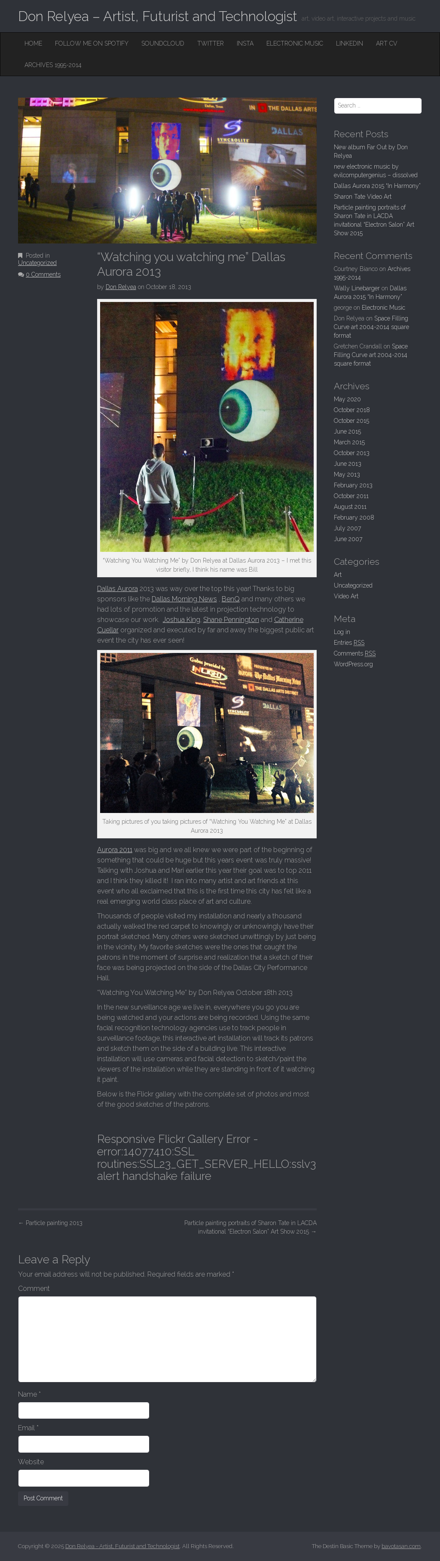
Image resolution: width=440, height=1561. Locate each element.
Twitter (210, 43)
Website (31, 1462)
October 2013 (352, 453)
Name (29, 1394)
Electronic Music (294, 43)
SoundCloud (162, 43)
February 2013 (353, 485)
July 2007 (347, 528)
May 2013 (347, 474)
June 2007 (348, 539)
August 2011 (350, 506)
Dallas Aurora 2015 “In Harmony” (377, 185)
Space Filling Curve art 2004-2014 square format (371, 327)
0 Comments (43, 274)
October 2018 (352, 409)
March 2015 (349, 442)
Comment (34, 1288)
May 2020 (347, 399)
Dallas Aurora (117, 589)
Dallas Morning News (184, 599)
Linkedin (349, 43)
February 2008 (354, 517)
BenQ (231, 599)
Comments (355, 653)
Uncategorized (37, 262)
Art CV (386, 43)
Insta (245, 43)
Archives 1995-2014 (53, 65)
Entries (349, 643)
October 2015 (351, 420)
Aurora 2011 (114, 850)
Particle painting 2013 (50, 1222)
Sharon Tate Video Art (362, 196)
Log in (342, 631)
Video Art (346, 596)
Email (28, 1428)
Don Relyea (121, 286)
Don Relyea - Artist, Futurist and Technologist (122, 1546)
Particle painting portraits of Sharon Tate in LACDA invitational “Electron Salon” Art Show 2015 (250, 1227)
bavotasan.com (401, 1546)
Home (33, 43)
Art (338, 574)
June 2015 (347, 431)
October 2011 (351, 496)
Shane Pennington (231, 620)
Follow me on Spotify (91, 43)
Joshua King (181, 620)
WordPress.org (353, 664)
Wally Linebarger (357, 288)
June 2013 (347, 463)
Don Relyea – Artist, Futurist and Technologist (157, 16)
